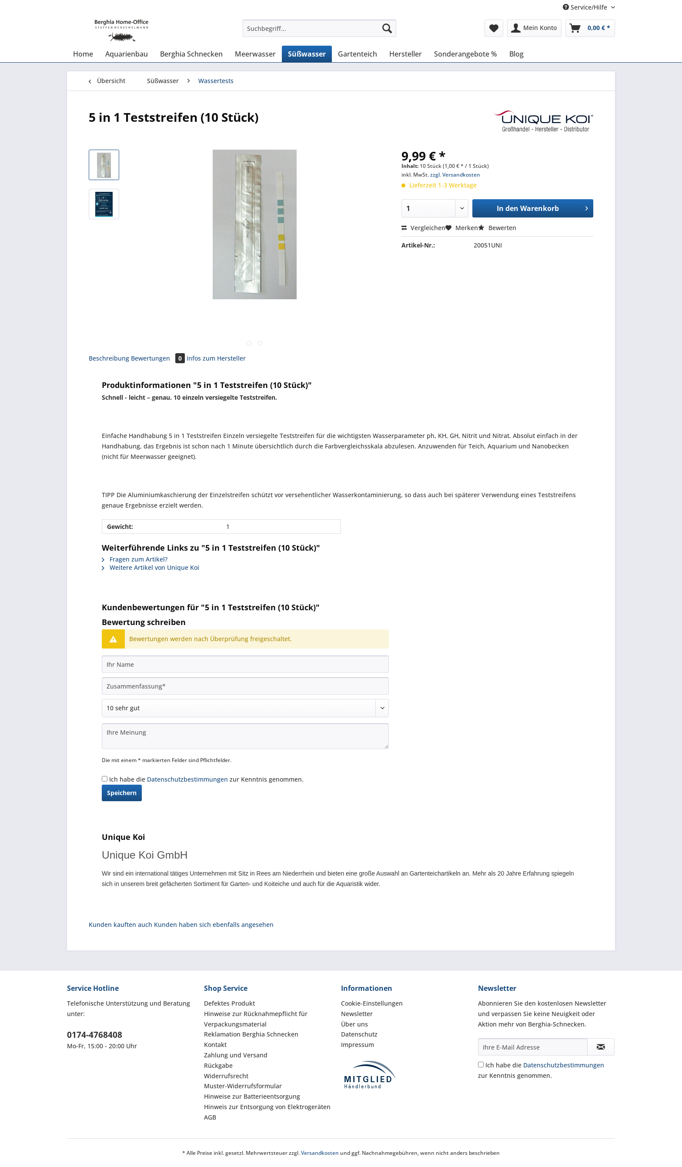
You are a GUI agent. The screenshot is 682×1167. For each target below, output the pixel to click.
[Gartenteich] (357, 54)
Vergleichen (423, 228)
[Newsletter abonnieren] (601, 1047)
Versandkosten (320, 1153)
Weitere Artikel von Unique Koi (150, 567)
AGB (210, 1117)
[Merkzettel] (494, 28)
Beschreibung (109, 358)
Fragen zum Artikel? (134, 559)
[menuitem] (319, 32)
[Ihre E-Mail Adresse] (533, 1047)
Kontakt (215, 1044)
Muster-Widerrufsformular (243, 1086)
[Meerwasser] (255, 54)
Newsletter (357, 1014)
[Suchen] (387, 28)
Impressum (357, 1044)
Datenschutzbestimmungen (187, 779)
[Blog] (516, 54)
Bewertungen (159, 358)
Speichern (122, 793)
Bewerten (497, 228)
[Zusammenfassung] (245, 686)
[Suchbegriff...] (319, 28)
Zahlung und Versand (235, 1055)
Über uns (354, 1024)
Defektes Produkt (229, 1003)
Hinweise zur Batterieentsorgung (252, 1096)
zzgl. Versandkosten (455, 174)
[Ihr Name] (245, 664)
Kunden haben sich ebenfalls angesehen (214, 924)
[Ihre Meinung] (245, 736)
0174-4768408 (94, 1034)
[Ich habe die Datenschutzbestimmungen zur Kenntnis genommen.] (104, 779)
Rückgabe (218, 1065)
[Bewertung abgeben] (245, 708)
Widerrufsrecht (226, 1076)
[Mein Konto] (534, 28)
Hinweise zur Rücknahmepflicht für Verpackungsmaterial (256, 1019)
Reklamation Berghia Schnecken (251, 1034)
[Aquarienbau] (126, 54)
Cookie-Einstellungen (372, 1003)
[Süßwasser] (307, 54)
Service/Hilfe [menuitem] (586, 7)
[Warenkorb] (590, 28)
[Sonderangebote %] (465, 54)
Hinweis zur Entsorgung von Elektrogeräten (267, 1107)
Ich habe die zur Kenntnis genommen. (206, 779)
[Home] (83, 54)
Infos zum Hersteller (216, 358)
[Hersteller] (405, 54)
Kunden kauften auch (120, 924)
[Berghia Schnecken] (191, 54)
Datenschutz (359, 1034)
